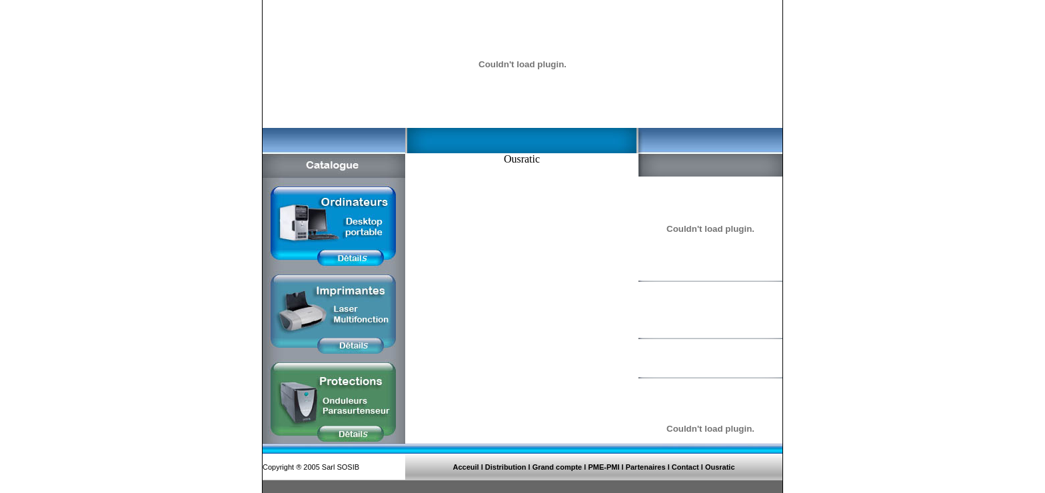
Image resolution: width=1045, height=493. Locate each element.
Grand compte (557, 467)
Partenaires (646, 467)
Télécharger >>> (679, 405)
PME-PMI (604, 467)
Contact (685, 467)
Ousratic (720, 467)
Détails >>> (670, 323)
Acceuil (466, 467)
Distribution (505, 467)
